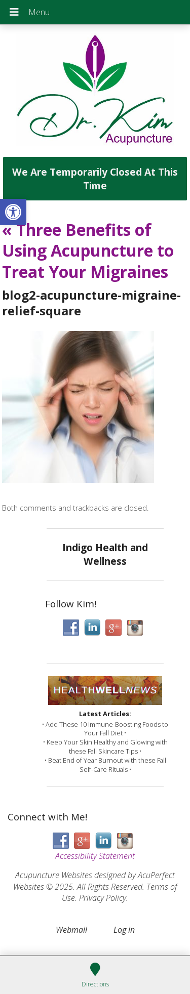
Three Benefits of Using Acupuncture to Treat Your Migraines (88, 250)
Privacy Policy (102, 897)
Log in (124, 929)
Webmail (71, 929)
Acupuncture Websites (53, 875)
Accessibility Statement (95, 855)
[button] (13, 212)
